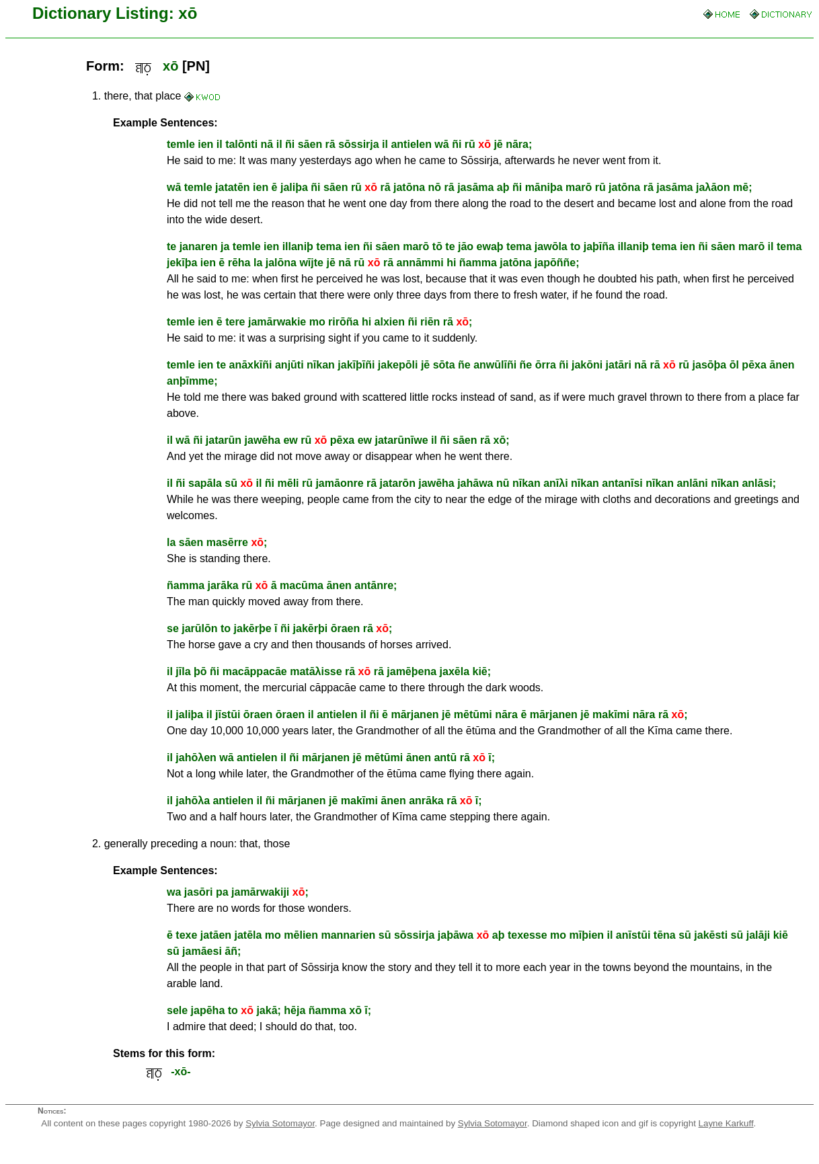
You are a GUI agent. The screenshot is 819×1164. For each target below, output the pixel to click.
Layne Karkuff (726, 1123)
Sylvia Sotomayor (280, 1123)
